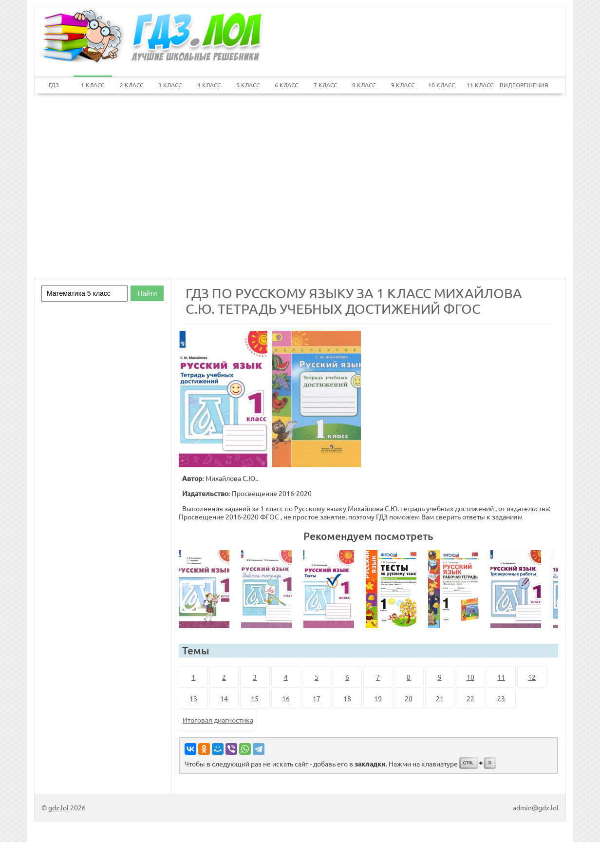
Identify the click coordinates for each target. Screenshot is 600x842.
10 (470, 676)
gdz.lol (58, 807)
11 (501, 676)
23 (501, 698)
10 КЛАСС (441, 85)
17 (316, 698)
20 (408, 698)
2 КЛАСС (131, 85)
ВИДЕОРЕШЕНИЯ (519, 85)
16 (286, 698)
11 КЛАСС (480, 85)
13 (193, 698)
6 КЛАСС (286, 85)
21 (440, 698)
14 (224, 698)
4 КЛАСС (209, 85)
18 (347, 698)
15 (255, 698)
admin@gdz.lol (536, 807)
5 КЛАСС (248, 85)
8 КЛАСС (363, 85)
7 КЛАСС (325, 85)
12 (532, 676)
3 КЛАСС (170, 85)
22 (470, 698)
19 (378, 698)
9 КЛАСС (402, 85)
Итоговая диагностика (218, 719)
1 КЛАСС (92, 85)
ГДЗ (54, 85)
